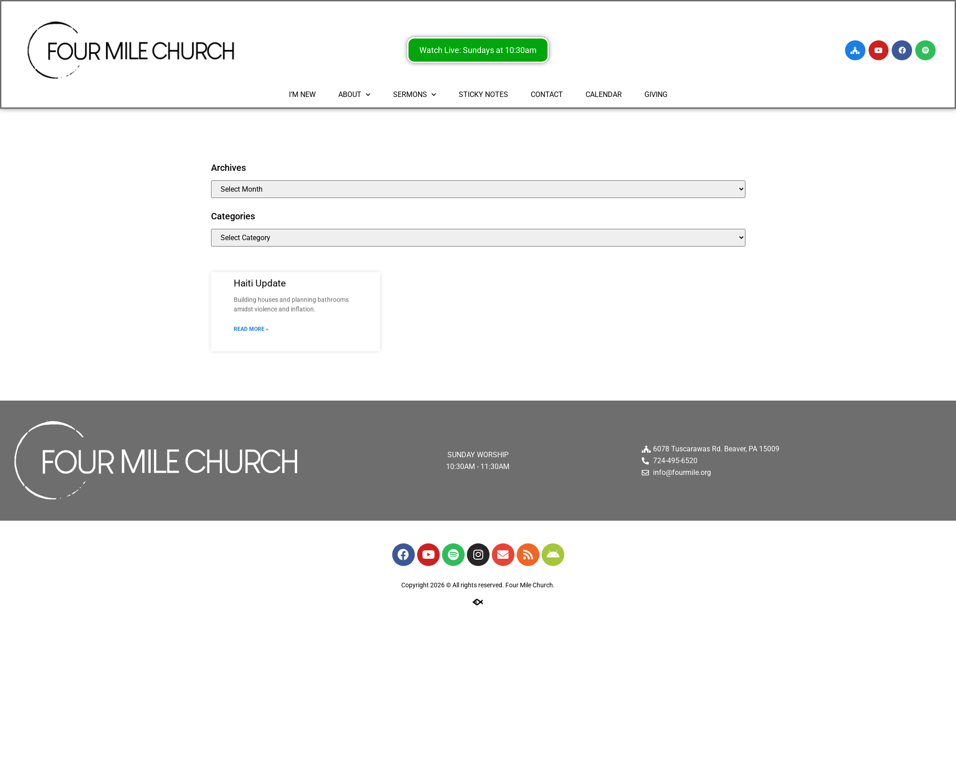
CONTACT (547, 94)
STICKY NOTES (483, 94)
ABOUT (354, 94)
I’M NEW (302, 94)
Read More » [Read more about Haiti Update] (251, 339)
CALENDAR (604, 94)
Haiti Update (260, 292)
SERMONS (414, 94)
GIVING (656, 94)
